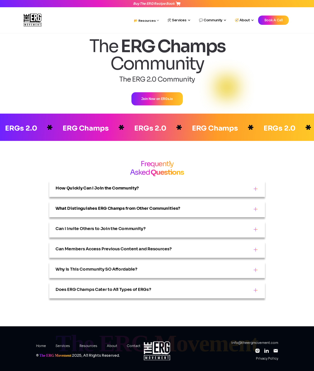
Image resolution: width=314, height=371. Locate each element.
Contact (134, 346)
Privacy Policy (267, 359)
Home (41, 346)
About (112, 346)
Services (62, 346)
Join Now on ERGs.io (157, 103)
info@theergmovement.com (254, 343)
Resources (88, 346)
